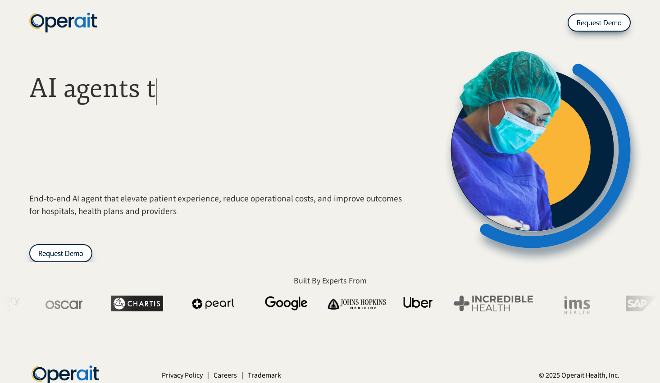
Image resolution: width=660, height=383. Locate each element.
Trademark (264, 375)
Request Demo (599, 22)
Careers (225, 375)
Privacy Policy (182, 375)
